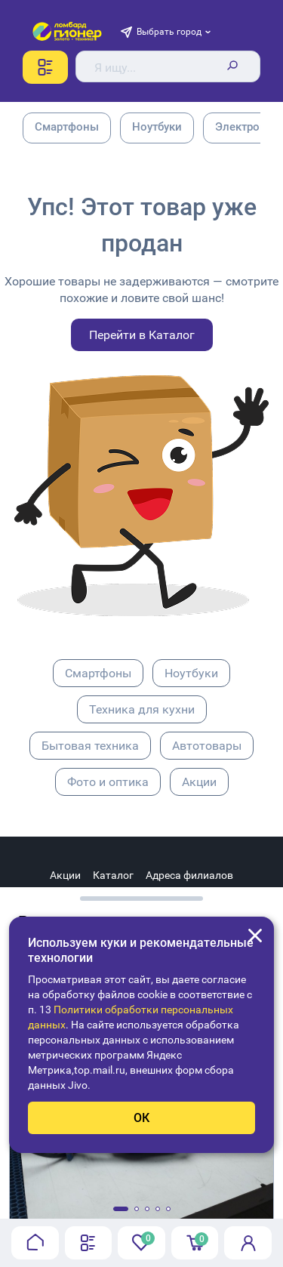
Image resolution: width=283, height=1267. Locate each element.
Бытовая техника (90, 745)
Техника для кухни (142, 709)
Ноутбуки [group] (157, 127)
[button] (120, 1209)
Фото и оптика (108, 782)
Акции (199, 782)
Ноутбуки (191, 673)
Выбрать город (169, 31)
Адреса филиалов (189, 875)
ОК (141, 1118)
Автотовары (206, 745)
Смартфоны (98, 673)
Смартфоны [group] (67, 127)
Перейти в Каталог (142, 335)
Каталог (113, 875)
